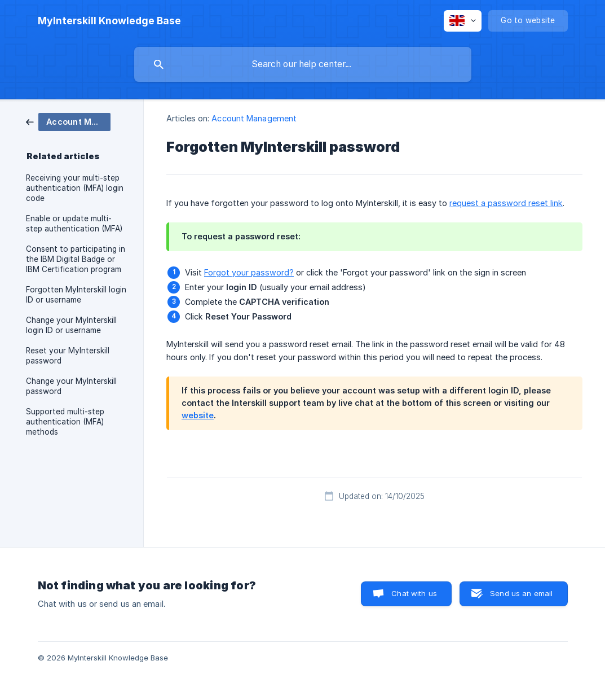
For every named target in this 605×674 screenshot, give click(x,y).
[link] (68, 121)
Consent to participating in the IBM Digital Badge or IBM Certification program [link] (75, 259)
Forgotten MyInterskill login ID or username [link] (76, 294)
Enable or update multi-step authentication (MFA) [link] (74, 223)
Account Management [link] (254, 118)
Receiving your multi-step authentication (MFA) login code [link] (74, 188)
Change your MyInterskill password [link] (71, 386)
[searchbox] (302, 64)
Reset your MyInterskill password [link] (67, 355)
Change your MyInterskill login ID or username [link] (71, 325)
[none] (109, 21)
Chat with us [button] (414, 593)
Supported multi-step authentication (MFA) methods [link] (65, 421)
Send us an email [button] (521, 593)
